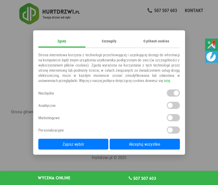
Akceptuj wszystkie (144, 144)
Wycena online (54, 178)
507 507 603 (142, 178)
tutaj (167, 80)
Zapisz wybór (73, 144)
